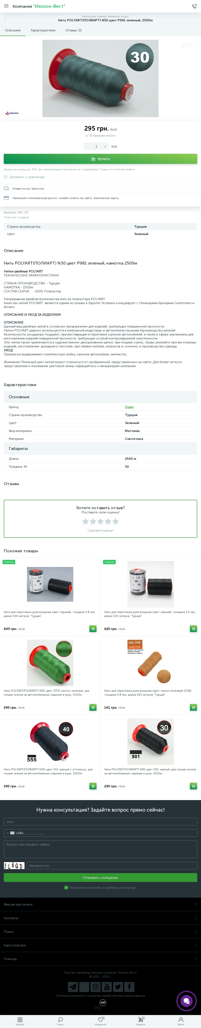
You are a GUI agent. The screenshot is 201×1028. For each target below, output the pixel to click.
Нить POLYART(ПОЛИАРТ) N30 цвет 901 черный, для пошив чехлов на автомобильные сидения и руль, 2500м (150, 771)
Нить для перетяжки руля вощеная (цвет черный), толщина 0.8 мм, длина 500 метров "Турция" (49, 614)
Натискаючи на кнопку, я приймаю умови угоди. (103, 887)
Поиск (100, 932)
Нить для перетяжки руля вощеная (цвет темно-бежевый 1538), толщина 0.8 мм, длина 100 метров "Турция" (148, 692)
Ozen (129, 407)
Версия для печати (100, 904)
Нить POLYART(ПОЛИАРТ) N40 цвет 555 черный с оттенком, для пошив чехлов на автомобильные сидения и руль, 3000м (48, 771)
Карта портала (100, 945)
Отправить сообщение (100, 878)
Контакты (100, 918)
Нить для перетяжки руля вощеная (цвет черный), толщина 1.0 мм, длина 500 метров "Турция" (150, 614)
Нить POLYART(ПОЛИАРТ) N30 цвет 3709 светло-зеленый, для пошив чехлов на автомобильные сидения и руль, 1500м (46, 692)
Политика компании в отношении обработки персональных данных (100, 995)
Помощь (100, 959)
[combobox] (13, 833)
